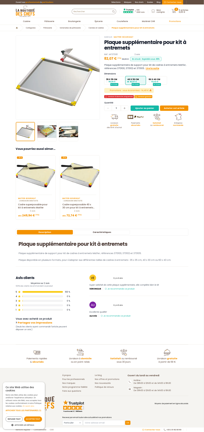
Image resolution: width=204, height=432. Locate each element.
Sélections (115, 2)
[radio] (114, 80)
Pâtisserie (49, 21)
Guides (150, 2)
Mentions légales (23, 430)
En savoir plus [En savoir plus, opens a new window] (28, 406)
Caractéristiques (102, 232)
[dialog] (24, 405)
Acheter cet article (174, 108)
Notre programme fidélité (74, 387)
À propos (66, 375)
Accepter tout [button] (33, 419)
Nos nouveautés (103, 383)
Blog (158, 2)
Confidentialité (40, 430)
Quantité (108, 102)
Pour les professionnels (73, 379)
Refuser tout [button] (14, 419)
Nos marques (68, 383)
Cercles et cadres (96, 28)
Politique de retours (104, 387)
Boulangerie (74, 21)
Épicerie (99, 21)
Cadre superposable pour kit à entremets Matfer (35, 206)
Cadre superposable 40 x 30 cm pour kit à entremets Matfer (79, 206)
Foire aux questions (71, 391)
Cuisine (26, 21)
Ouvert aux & (34, 2)
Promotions (175, 21)
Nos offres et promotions (107, 379)
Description (45, 232)
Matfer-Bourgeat (123, 37)
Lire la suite (152, 68)
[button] (24, 412)
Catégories (31, 28)
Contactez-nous (172, 2)
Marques (127, 2)
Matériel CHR (148, 21)
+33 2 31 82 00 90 (172, 430)
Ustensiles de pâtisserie (70, 28)
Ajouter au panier (144, 108)
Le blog (98, 375)
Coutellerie (122, 21)
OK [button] (127, 422)
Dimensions (110, 73)
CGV (52, 430)
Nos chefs (139, 2)
